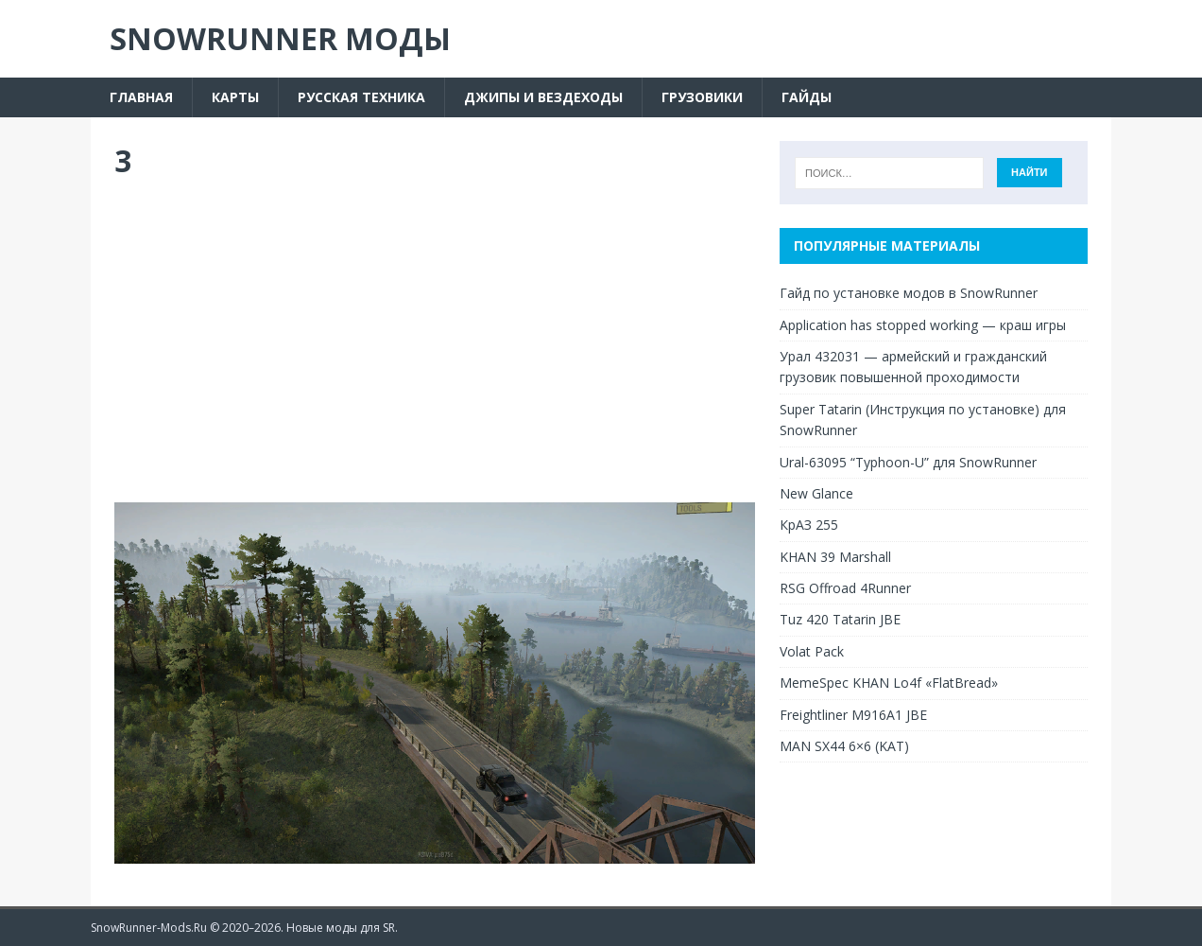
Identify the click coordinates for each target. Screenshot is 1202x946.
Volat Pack (812, 651)
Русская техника (361, 97)
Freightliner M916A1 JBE (853, 715)
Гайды (806, 97)
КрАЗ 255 (809, 525)
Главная (141, 97)
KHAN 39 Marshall (835, 557)
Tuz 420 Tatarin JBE (840, 619)
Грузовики (702, 97)
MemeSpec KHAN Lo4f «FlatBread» (889, 683)
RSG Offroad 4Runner (845, 588)
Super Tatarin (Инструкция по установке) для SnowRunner (923, 419)
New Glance (816, 493)
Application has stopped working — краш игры (923, 325)
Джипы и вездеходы (543, 97)
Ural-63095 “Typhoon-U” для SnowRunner (908, 462)
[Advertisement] (434, 341)
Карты (235, 97)
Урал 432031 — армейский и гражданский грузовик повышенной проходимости (913, 366)
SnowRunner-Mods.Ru (149, 928)
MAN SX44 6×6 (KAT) (844, 746)
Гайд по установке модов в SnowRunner (909, 293)
